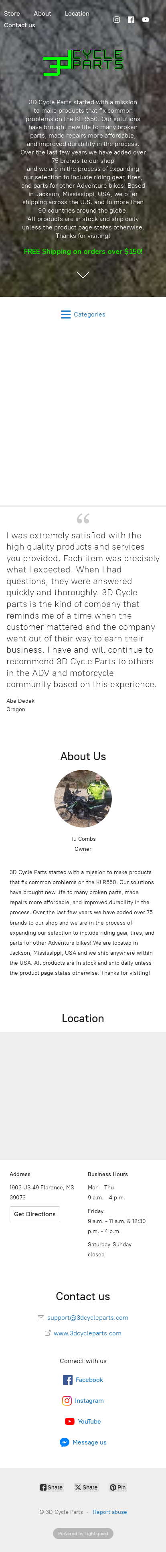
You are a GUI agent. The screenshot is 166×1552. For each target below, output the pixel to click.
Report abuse (110, 1512)
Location (77, 13)
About (42, 13)
